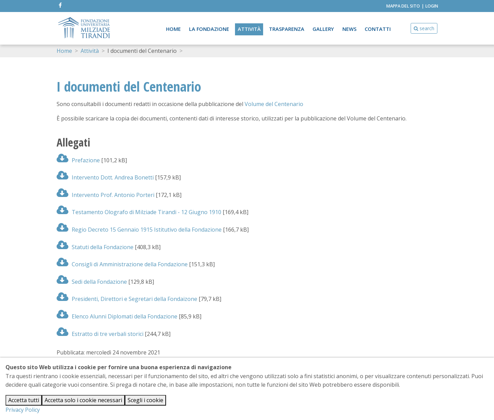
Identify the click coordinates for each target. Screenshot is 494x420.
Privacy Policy (22, 409)
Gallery (323, 28)
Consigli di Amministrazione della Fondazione (122, 264)
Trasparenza (286, 28)
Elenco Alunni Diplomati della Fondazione (117, 316)
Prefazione (78, 160)
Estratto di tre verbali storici (100, 334)
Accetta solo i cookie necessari (83, 400)
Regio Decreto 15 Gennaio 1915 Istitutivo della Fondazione (139, 229)
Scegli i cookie (145, 400)
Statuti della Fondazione (95, 247)
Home (172, 28)
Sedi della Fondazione (92, 281)
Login (431, 6)
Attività (248, 28)
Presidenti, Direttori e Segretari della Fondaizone (127, 299)
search (424, 28)
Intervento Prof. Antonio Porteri (105, 195)
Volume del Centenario (274, 104)
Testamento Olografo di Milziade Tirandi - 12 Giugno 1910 (139, 212)
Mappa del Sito (403, 6)
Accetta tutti (23, 400)
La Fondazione (208, 28)
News (349, 28)
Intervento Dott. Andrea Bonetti (105, 177)
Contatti (378, 28)
